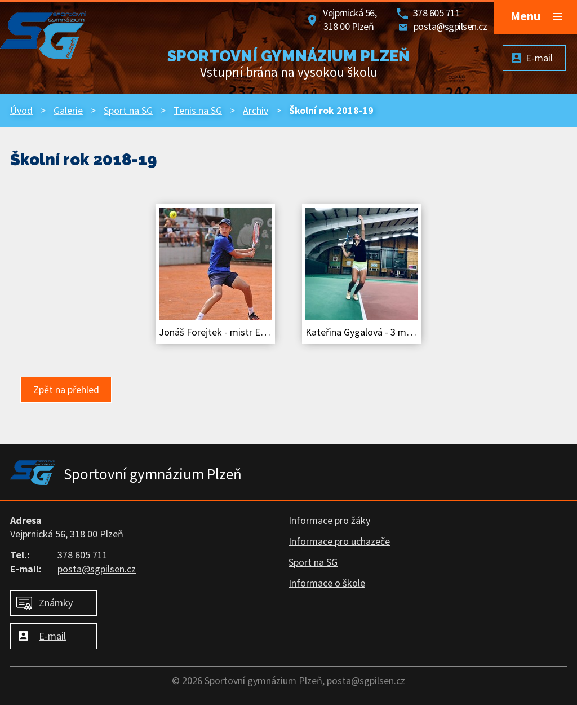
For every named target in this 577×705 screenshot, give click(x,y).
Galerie (68, 110)
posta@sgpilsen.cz (450, 26)
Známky (56, 602)
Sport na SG (128, 110)
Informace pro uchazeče (339, 541)
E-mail (52, 635)
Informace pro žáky (329, 520)
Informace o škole (326, 582)
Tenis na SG (198, 110)
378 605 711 (436, 12)
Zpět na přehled (66, 389)
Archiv (255, 110)
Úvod (21, 110)
